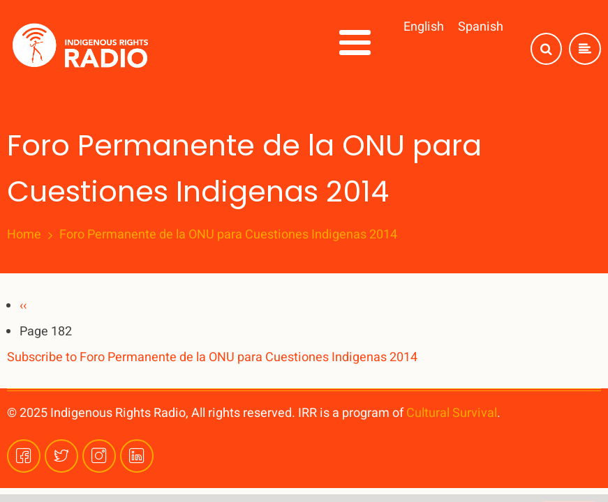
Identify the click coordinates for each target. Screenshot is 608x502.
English (423, 26)
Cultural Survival (451, 413)
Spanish (480, 26)
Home (24, 235)
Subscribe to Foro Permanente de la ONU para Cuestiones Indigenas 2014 (212, 357)
